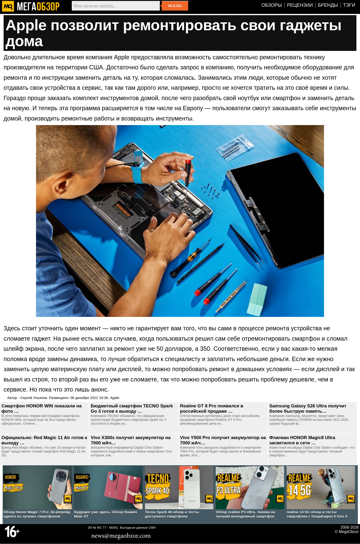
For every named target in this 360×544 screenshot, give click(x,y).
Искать (175, 6)
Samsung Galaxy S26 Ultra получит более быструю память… (307, 408)
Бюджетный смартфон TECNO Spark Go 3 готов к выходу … (132, 408)
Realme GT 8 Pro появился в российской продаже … (211, 408)
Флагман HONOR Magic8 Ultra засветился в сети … (302, 440)
